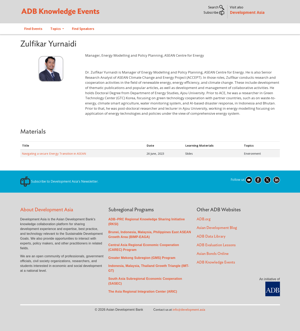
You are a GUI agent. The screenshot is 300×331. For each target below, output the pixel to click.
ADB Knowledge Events (216, 262)
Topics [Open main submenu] (56, 29)
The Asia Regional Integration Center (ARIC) (142, 291)
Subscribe (214, 12)
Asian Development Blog (217, 228)
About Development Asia (46, 209)
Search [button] (216, 7)
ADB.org (203, 219)
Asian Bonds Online (213, 254)
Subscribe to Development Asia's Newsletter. (59, 181)
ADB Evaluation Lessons (216, 245)
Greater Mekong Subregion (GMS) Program (142, 257)
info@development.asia (189, 309)
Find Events (33, 29)
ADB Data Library (211, 236)
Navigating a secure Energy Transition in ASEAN (54, 153)
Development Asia (247, 12)
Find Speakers (83, 29)
